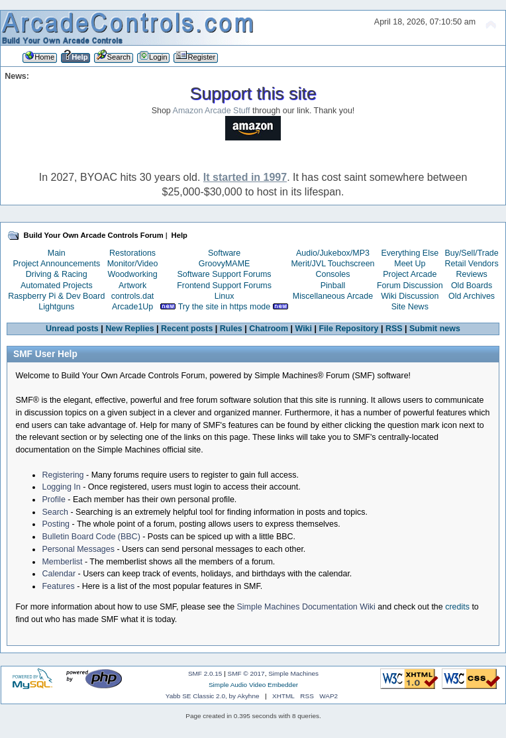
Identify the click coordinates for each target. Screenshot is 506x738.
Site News (410, 306)
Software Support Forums (224, 274)
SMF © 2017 (246, 673)
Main (57, 253)
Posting (56, 524)
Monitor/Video (132, 263)
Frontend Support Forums (224, 285)
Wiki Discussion (409, 296)
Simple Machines (293, 673)
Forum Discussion (410, 285)
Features (58, 586)
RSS (394, 328)
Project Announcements (56, 263)
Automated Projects (57, 285)
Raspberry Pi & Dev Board (56, 296)
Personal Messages (78, 549)
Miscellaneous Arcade (333, 296)
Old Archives (471, 296)
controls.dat (132, 296)
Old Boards (471, 285)
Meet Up (409, 263)
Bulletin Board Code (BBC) (91, 536)
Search (55, 512)
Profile (53, 499)
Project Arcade (409, 274)
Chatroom (268, 328)
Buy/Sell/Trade (471, 253)
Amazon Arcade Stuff (211, 110)
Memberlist (62, 561)
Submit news (434, 328)
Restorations (132, 253)
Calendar (59, 573)
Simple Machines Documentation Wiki (306, 606)
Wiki (304, 328)
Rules (231, 328)
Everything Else (409, 253)
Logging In (61, 487)
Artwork (132, 285)
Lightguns (56, 306)
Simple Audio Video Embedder (253, 684)
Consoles (333, 274)
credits (457, 606)
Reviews (471, 274)
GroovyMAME (224, 263)
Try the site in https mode (224, 306)
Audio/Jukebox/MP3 (333, 253)
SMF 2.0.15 (205, 673)
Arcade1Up (132, 306)
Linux (224, 296)
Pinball (333, 285)
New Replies (129, 328)
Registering (62, 475)
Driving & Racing (56, 274)
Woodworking (132, 274)
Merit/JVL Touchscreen (332, 263)
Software (224, 253)
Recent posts (187, 328)
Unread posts (72, 328)
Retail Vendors (472, 263)
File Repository (348, 328)
